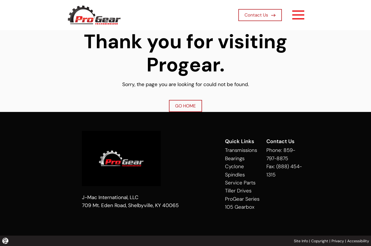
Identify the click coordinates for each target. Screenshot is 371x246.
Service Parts (240, 182)
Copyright (319, 241)
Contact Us (259, 15)
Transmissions (241, 150)
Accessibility (358, 241)
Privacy (337, 241)
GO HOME (185, 106)
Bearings (234, 158)
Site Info (301, 241)
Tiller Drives (238, 190)
